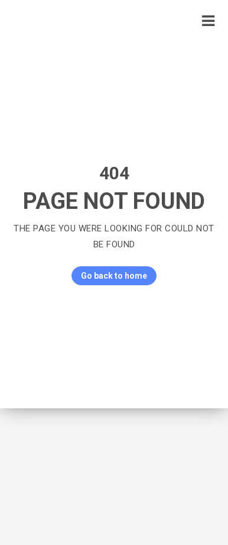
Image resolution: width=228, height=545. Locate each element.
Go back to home (109, 276)
